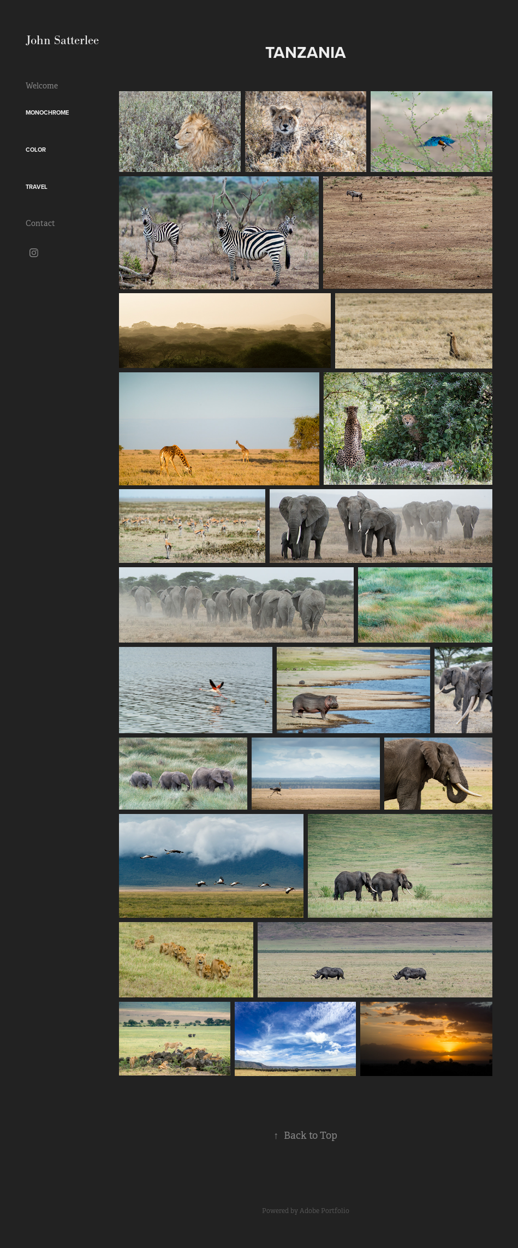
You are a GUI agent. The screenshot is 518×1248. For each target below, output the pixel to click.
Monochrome (47, 112)
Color (36, 149)
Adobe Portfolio (324, 1211)
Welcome (42, 86)
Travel (36, 186)
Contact (40, 223)
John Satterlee (62, 40)
